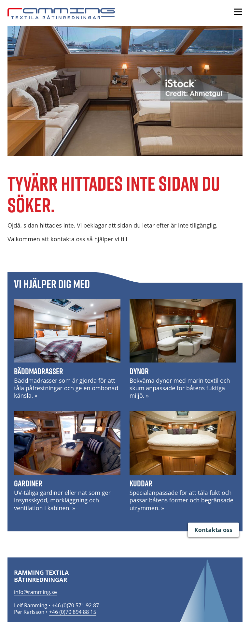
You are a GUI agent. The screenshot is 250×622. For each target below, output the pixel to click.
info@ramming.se (35, 592)
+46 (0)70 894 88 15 (72, 611)
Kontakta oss (213, 530)
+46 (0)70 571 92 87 (75, 605)
